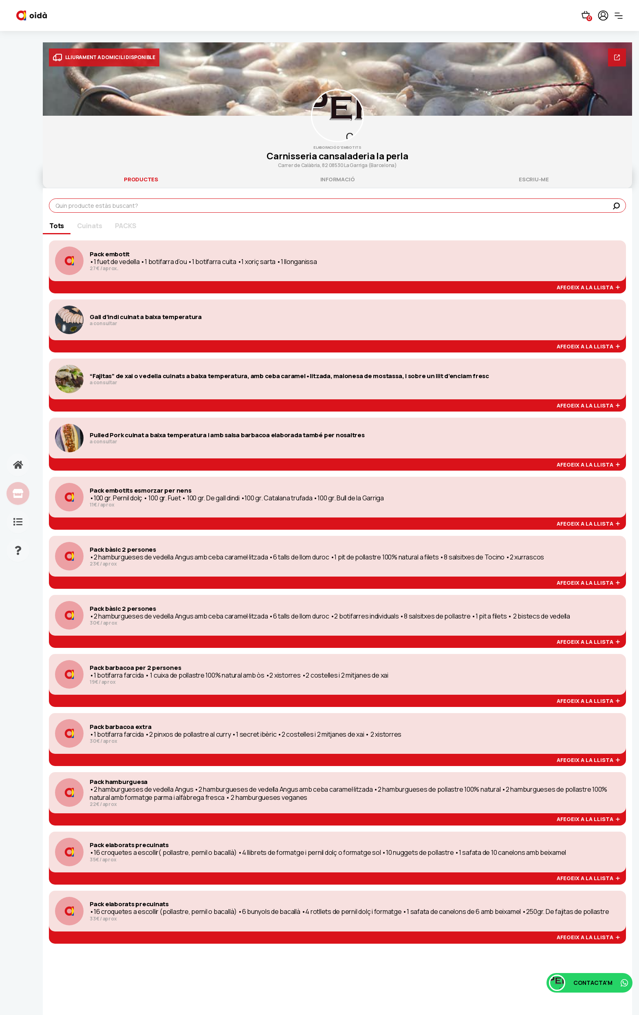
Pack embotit (110, 254)
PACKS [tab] (126, 225)
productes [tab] (141, 179)
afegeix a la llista (588, 287)
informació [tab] (337, 179)
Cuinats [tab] (89, 225)
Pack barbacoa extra (120, 727)
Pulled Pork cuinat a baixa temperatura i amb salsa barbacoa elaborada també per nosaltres (227, 435)
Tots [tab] (56, 225)
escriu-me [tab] (534, 179)
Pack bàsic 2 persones (123, 549)
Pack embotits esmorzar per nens (141, 490)
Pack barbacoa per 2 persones (135, 668)
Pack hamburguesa (119, 782)
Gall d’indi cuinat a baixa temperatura (146, 317)
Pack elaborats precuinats (129, 845)
